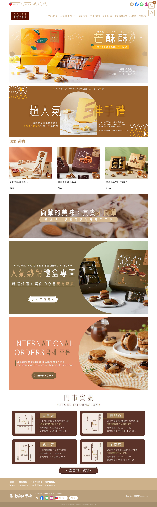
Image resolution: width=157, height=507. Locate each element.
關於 (12, 482)
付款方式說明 (36, 482)
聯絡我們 (12, 485)
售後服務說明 (50, 485)
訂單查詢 (23, 482)
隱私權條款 (50, 482)
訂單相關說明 (23, 485)
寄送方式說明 (36, 485)
